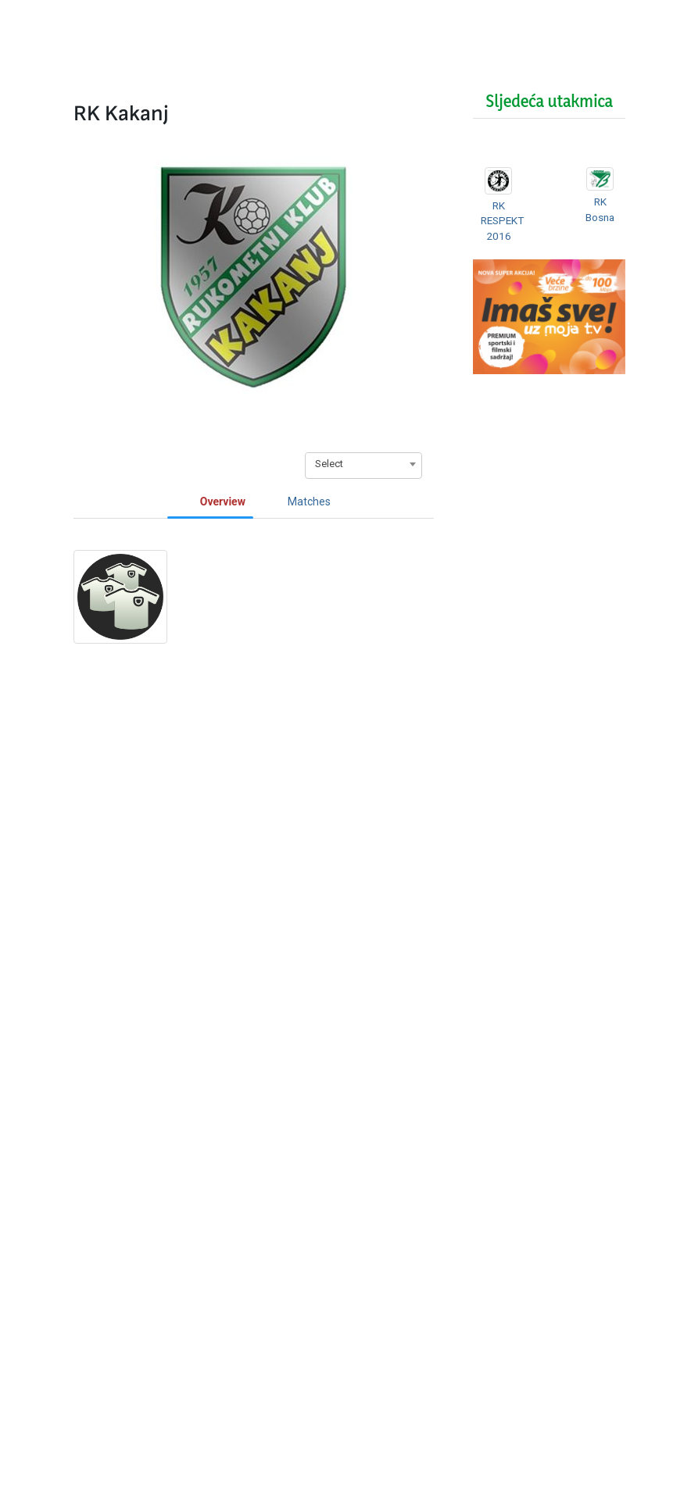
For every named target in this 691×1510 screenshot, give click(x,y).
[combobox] (363, 464)
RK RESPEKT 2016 (504, 220)
